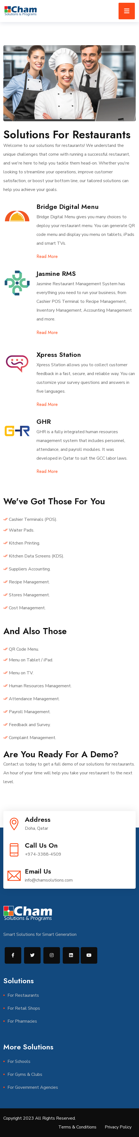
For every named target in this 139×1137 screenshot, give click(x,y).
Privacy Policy (118, 1127)
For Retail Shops (23, 1008)
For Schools (18, 1061)
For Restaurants (23, 995)
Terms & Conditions (77, 1127)
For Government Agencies (32, 1087)
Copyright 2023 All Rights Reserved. (39, 1118)
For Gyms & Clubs (24, 1074)
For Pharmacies (22, 1021)
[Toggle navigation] (127, 11)
